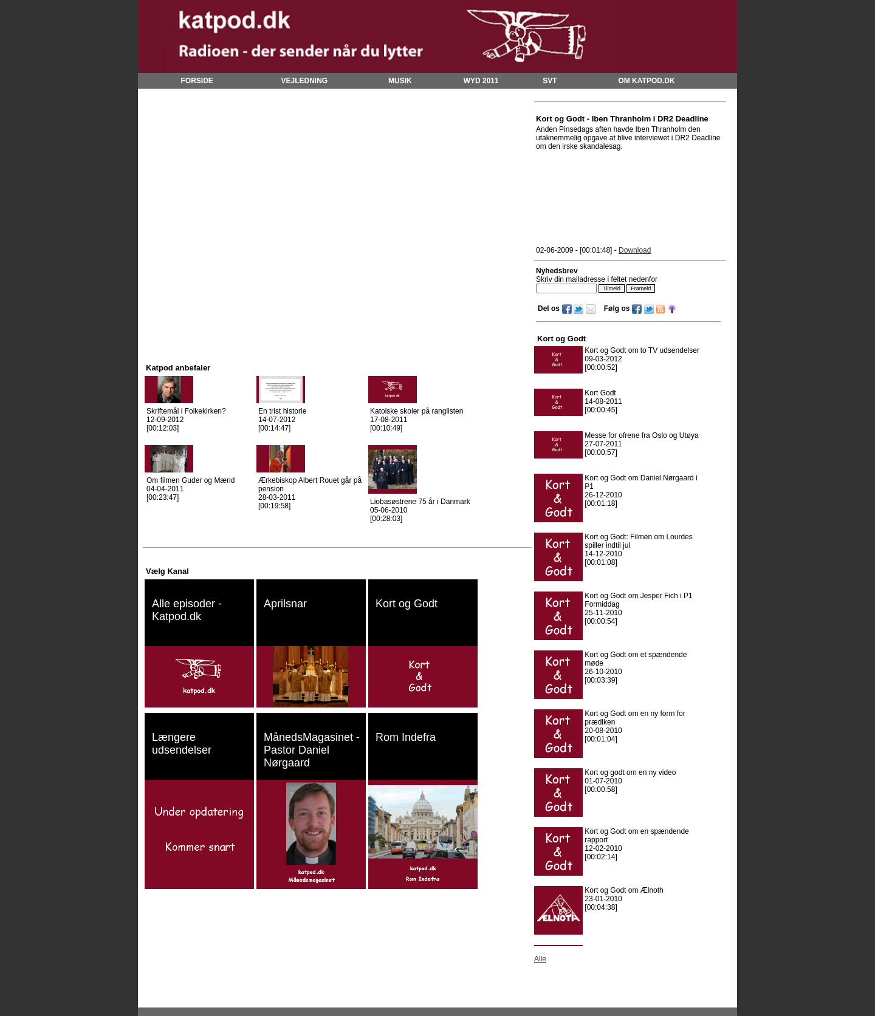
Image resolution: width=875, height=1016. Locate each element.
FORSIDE (196, 81)
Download (635, 250)
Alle (540, 959)
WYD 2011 (481, 81)
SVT (550, 81)
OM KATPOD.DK (646, 81)
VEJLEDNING (304, 81)
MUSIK (400, 81)
